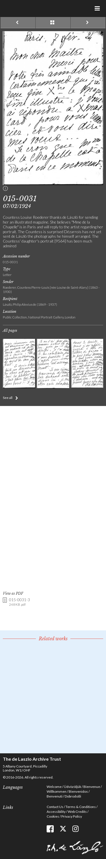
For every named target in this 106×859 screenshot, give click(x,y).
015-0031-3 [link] (19, 602)
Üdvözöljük (72, 786)
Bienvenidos (78, 791)
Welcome (54, 786)
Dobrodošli (73, 796)
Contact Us (55, 807)
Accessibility (56, 811)
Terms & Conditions (81, 807)
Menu (97, 8)
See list (53, 22)
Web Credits (77, 811)
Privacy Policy (71, 816)
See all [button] (7, 398)
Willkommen (56, 791)
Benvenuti (54, 796)
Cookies (53, 816)
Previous (18, 22)
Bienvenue (91, 786)
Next (88, 22)
